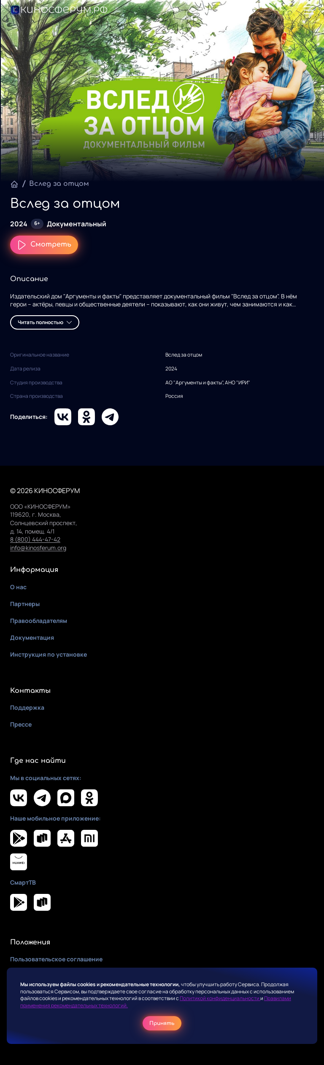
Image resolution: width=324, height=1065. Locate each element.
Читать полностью (45, 322)
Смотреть (44, 245)
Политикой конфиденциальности (220, 998)
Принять (162, 1023)
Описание (29, 279)
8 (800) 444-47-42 (35, 539)
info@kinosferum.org (38, 548)
